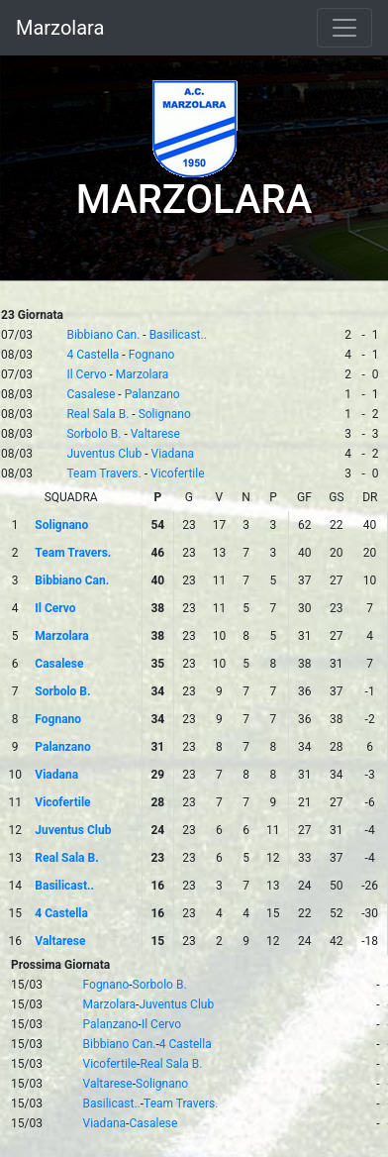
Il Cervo (86, 374)
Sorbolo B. (93, 434)
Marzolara (60, 28)
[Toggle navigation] (344, 28)
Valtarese (155, 434)
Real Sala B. (97, 414)
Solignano (165, 414)
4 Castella (92, 355)
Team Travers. (103, 473)
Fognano (152, 355)
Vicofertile (177, 473)
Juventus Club (104, 454)
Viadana (173, 454)
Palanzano (152, 394)
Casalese (90, 394)
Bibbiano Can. (103, 335)
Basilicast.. (178, 335)
